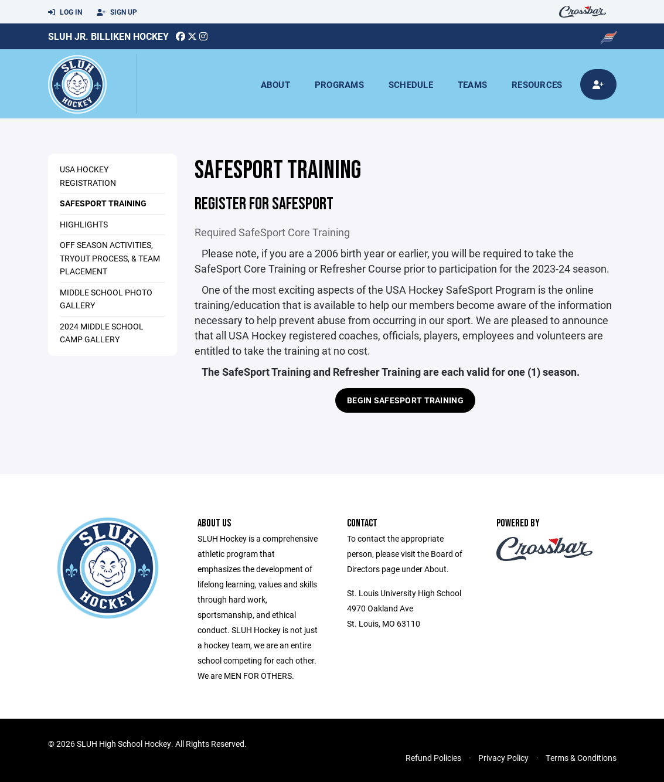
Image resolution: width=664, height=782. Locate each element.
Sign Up (117, 12)
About (275, 84)
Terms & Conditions (581, 757)
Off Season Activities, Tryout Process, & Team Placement (110, 258)
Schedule (411, 84)
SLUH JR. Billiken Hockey (108, 36)
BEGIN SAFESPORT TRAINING (405, 400)
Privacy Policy (503, 757)
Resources (537, 84)
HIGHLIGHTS (84, 224)
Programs (339, 84)
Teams (472, 84)
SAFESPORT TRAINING (103, 203)
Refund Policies (433, 757)
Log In (65, 12)
